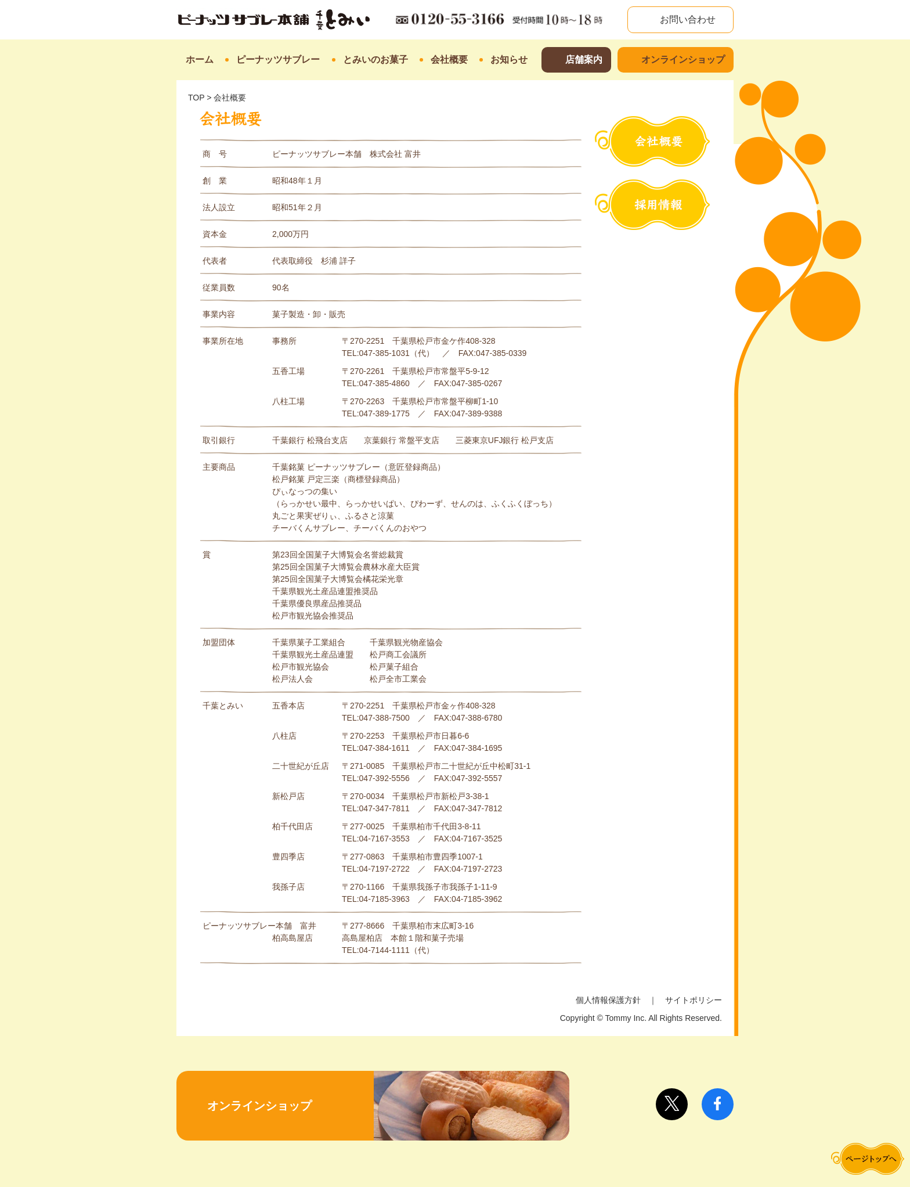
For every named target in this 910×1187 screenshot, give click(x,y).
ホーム (200, 59)
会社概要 (449, 59)
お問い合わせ (687, 19)
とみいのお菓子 (375, 59)
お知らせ (509, 59)
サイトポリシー (693, 1000)
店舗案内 (583, 59)
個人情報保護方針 (608, 1000)
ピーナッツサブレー (278, 59)
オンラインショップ (683, 59)
